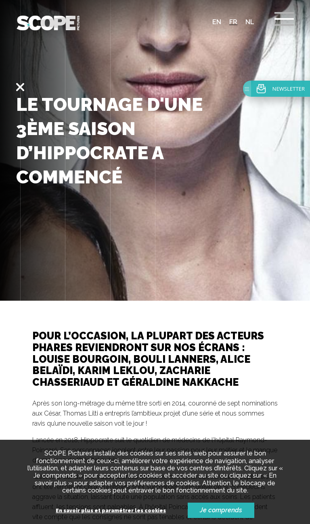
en (216, 22)
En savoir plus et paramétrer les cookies (111, 511)
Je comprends (221, 510)
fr (233, 22)
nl (249, 22)
